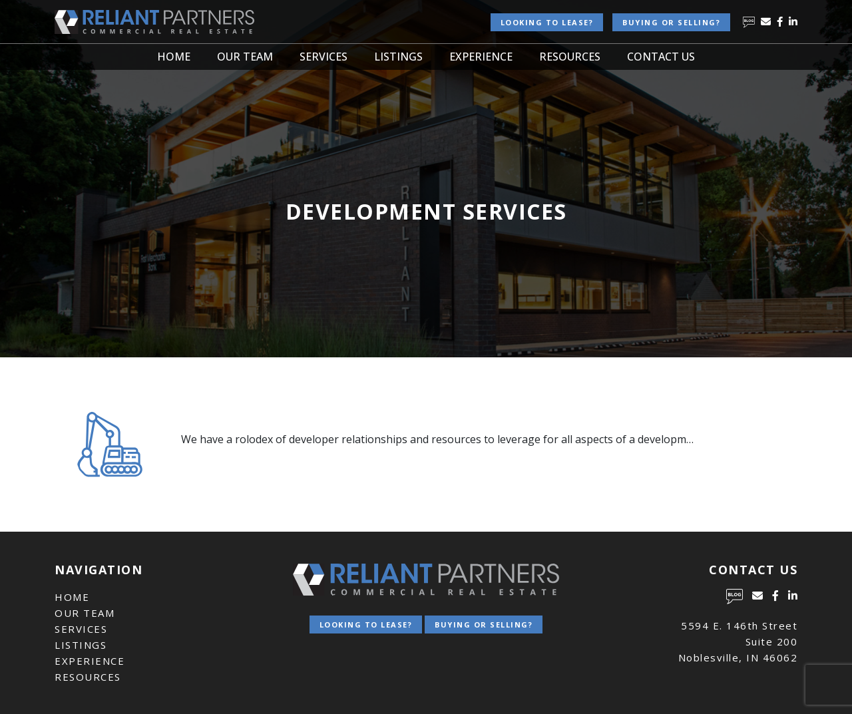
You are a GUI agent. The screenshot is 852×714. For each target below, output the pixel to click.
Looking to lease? (547, 22)
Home (173, 56)
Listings (398, 56)
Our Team (245, 56)
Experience (481, 56)
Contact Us (661, 56)
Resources (569, 56)
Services (323, 56)
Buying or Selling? (671, 22)
